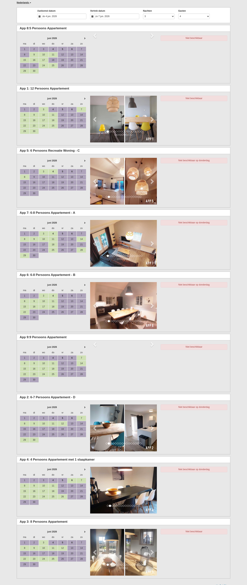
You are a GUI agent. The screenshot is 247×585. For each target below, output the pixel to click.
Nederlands (24, 2)
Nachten (147, 11)
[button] (95, 119)
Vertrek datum (97, 11)
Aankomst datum (46, 11)
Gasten (182, 11)
